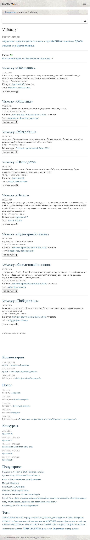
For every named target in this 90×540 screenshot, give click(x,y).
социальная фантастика (69, 524)
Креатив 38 (7, 433)
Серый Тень (7, 498)
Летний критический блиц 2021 (29, 114)
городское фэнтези (25, 41)
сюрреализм (8, 528)
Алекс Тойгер (8, 479)
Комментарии (10, 91)
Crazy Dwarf (7, 501)
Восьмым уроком (21, 405)
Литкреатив (10, 12)
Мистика (24, 101)
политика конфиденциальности (35, 537)
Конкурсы (10, 426)
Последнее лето (20, 490)
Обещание (25, 68)
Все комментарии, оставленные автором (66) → (27, 58)
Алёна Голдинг (9, 505)
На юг (22, 195)
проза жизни (15, 220)
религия (28, 524)
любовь (14, 521)
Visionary (8, 68)
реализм (20, 524)
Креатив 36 (7, 453)
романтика (38, 524)
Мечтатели (25, 132)
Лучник (5, 475)
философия (47, 528)
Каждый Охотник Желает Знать (24, 475)
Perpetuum (7, 486)
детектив (47, 517)
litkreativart (9, 3)
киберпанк (79, 517)
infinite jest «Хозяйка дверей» (24, 371)
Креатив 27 (22, 216)
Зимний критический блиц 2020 (29, 247)
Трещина (16, 392)
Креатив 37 (7, 440)
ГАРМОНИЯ (18, 486)
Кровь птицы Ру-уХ (30, 494)
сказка (55, 524)
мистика (56, 41)
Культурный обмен (32, 234)
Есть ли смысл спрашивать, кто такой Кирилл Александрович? (47, 419)
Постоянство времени (27, 505)
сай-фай (47, 524)
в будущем (8, 41)
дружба (61, 517)
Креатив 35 (18, 84)
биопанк (19, 517)
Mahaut (5, 483)
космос (39, 41)
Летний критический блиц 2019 (29, 316)
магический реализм (28, 521)
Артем (5, 365)
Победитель (26, 301)
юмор (75, 528)
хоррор (68, 528)
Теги (6, 512)
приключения (8, 524)
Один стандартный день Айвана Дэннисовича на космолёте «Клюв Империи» (50, 498)
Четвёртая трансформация (28, 479)
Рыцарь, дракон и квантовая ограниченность (35, 501)
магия (42, 521)
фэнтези (58, 528)
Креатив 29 (18, 177)
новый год (68, 41)
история (69, 517)
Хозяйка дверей (20, 399)
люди (47, 41)
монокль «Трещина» (20, 365)
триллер (18, 528)
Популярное (12, 467)
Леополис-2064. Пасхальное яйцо (28, 471)
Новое (7, 385)
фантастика (26, 45)
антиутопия (8, 517)
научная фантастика (66, 521)
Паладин (15, 412)
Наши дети (26, 162)
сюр (14, 45)
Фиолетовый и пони (33, 265)
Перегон (14, 483)
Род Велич (7, 471)
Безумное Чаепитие (11, 494)
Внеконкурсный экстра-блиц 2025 (17, 446)
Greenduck (7, 490)
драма (54, 517)
